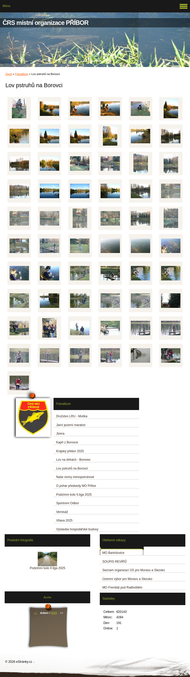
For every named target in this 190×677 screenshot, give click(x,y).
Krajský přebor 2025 (70, 451)
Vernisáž (62, 512)
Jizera (60, 433)
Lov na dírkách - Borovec (73, 460)
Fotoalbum (21, 74)
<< (35, 612)
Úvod (8, 74)
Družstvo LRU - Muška (71, 416)
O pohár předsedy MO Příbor (76, 486)
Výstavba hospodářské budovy (77, 529)
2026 (54, 612)
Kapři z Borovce (67, 442)
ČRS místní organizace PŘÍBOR (45, 22)
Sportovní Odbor (67, 503)
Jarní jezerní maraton (70, 425)
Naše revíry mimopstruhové (75, 477)
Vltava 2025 (64, 520)
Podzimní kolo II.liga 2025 (74, 494)
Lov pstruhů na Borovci (72, 468)
